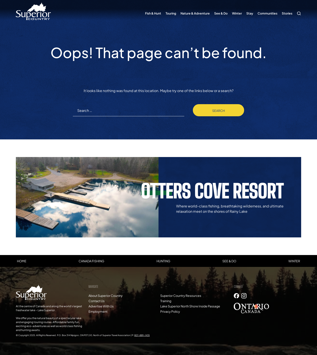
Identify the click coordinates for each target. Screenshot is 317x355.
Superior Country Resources (180, 296)
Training (165, 301)
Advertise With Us (101, 306)
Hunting (163, 261)
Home (21, 261)
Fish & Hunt (153, 13)
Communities (267, 13)
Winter (237, 13)
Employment (97, 311)
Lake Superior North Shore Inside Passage (190, 306)
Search (298, 11)
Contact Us (96, 301)
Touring (171, 13)
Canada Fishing (91, 261)
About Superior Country (105, 296)
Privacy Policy (170, 311)
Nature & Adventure (195, 13)
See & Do (221, 13)
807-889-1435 (142, 335)
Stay (249, 13)
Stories (287, 13)
